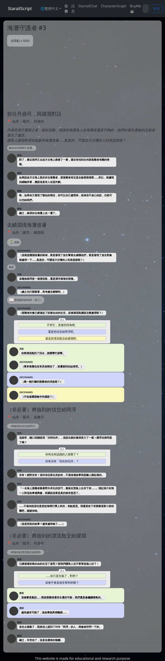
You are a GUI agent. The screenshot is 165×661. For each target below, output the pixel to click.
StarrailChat (87, 6)
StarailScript (20, 8)
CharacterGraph (114, 6)
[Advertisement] (82, 79)
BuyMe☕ (135, 9)
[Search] (145, 9)
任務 (66, 9)
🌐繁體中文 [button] (49, 8)
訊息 (73, 9)
